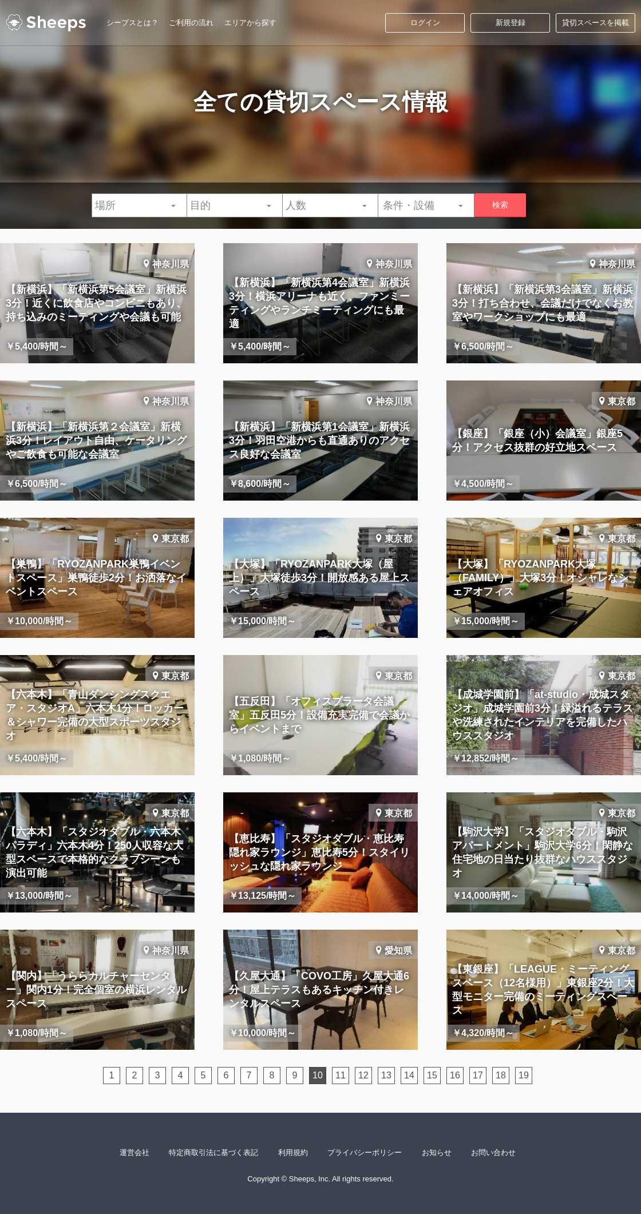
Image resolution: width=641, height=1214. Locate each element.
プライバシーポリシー (364, 1152)
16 (455, 1075)
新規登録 (510, 22)
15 (432, 1075)
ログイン (425, 22)
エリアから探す (250, 22)
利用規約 (293, 1152)
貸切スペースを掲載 (595, 22)
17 (478, 1075)
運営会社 (134, 1152)
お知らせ (437, 1152)
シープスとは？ (132, 22)
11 (340, 1075)
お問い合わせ (493, 1152)
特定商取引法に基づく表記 (213, 1152)
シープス (46, 22)
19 (524, 1075)
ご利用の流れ (191, 22)
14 (409, 1075)
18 (501, 1075)
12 (363, 1075)
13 (386, 1075)
